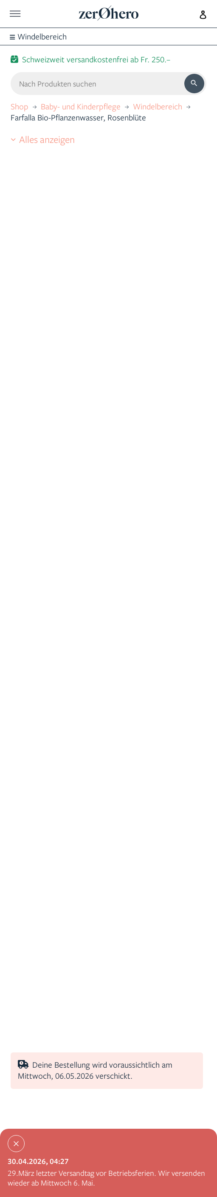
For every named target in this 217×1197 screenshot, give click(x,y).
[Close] (16, 1143)
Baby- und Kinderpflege (81, 106)
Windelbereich (157, 106)
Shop (19, 106)
